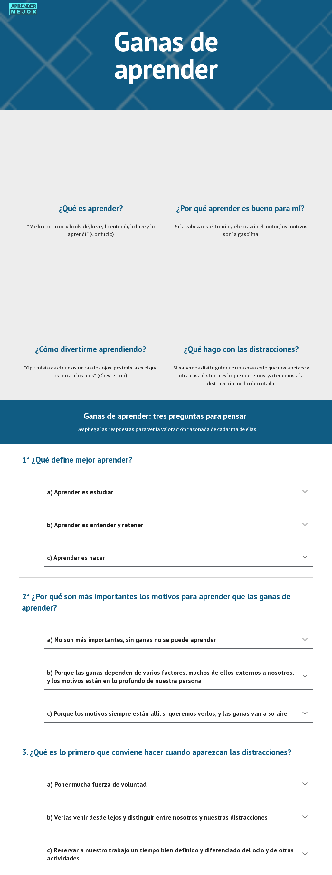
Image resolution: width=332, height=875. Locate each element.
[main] (166, 55)
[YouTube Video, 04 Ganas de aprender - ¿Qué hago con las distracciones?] (241, 299)
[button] (305, 492)
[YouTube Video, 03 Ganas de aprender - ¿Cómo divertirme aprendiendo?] (90, 299)
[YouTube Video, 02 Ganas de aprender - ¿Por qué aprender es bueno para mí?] (241, 157)
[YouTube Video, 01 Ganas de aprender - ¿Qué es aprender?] (90, 157)
